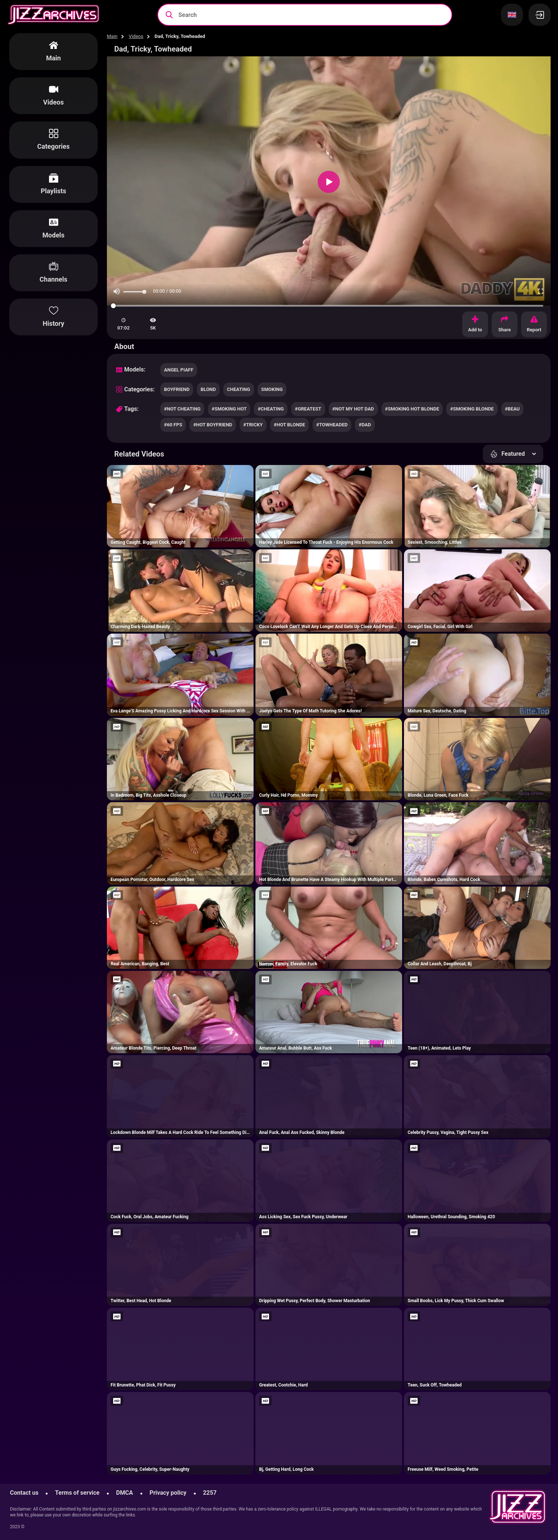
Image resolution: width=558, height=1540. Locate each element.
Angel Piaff (178, 370)
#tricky (253, 424)
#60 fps (173, 424)
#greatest (308, 409)
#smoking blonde (472, 409)
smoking (272, 389)
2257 (210, 1492)
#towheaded (332, 424)
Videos (136, 36)
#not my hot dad (353, 409)
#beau (512, 409)
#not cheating (182, 409)
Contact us (24, 1492)
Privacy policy (168, 1492)
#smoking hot (229, 409)
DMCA (124, 1492)
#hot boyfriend (212, 424)
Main (112, 36)
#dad (365, 424)
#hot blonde (289, 424)
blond (208, 389)
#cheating (271, 409)
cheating (238, 389)
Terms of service (77, 1492)
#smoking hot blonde (412, 409)
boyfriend (176, 389)
